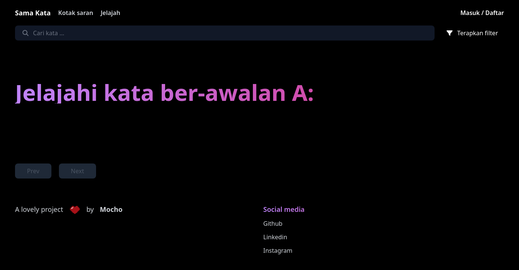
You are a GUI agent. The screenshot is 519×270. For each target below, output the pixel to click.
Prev (33, 171)
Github (273, 223)
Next (77, 171)
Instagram (278, 250)
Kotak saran (75, 13)
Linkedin (275, 237)
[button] (74, 209)
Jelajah (110, 13)
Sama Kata (33, 12)
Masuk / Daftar (482, 13)
